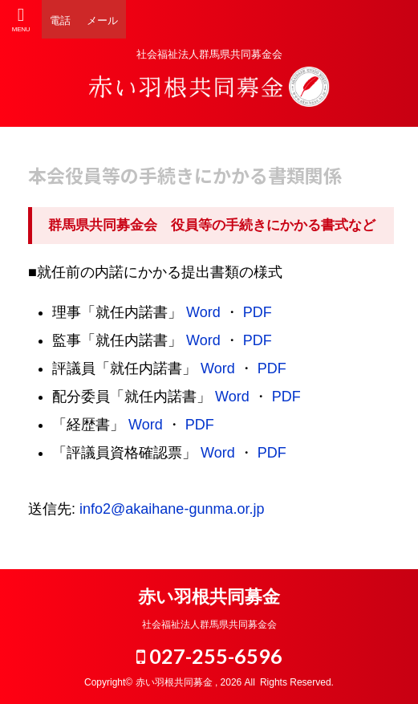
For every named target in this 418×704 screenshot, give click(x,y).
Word (203, 312)
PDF (257, 312)
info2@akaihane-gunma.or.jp (171, 509)
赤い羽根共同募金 (209, 597)
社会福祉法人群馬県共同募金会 (209, 624)
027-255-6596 (209, 656)
